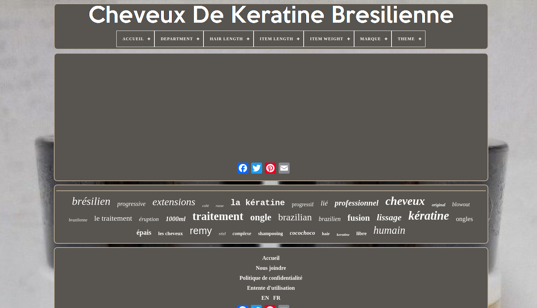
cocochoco (302, 233)
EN (265, 298)
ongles (464, 218)
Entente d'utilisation (271, 288)
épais (144, 232)
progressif (303, 204)
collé (205, 206)
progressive (131, 203)
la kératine (258, 203)
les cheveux (170, 233)
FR (276, 298)
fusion (359, 217)
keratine (343, 234)
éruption (149, 219)
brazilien (330, 219)
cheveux (405, 201)
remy (201, 230)
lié (324, 203)
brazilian (295, 217)
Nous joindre (271, 268)
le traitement (113, 218)
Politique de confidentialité (271, 278)
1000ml (176, 218)
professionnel (356, 203)
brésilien (91, 201)
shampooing (270, 233)
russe (220, 206)
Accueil (271, 258)
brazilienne (78, 220)
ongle (260, 217)
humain (389, 230)
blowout (461, 204)
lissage (389, 217)
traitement (217, 216)
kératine (428, 215)
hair (326, 233)
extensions (173, 201)
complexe (242, 233)
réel (222, 233)
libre (362, 233)
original (438, 204)
